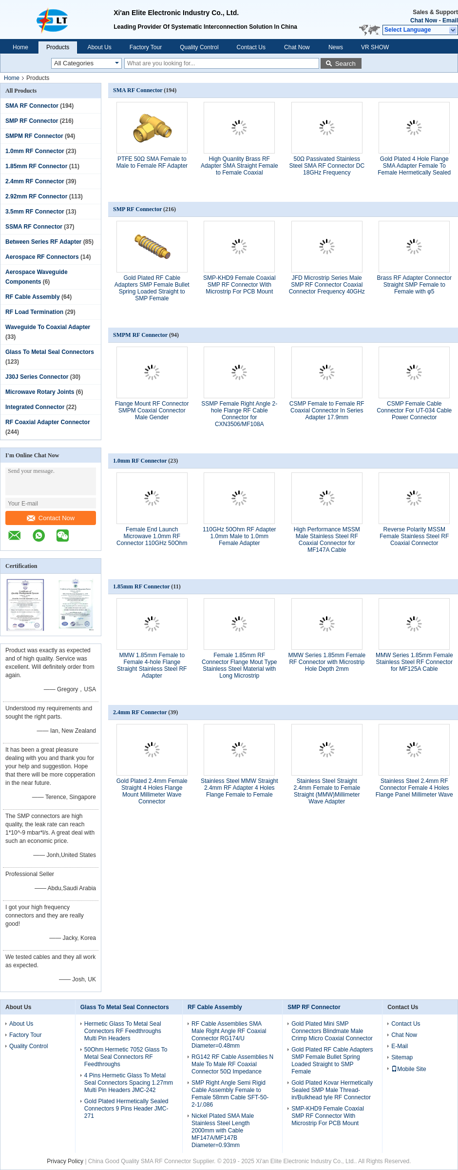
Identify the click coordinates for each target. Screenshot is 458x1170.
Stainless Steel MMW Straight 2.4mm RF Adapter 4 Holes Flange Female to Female (239, 788)
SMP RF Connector (31, 120)
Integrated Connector (34, 407)
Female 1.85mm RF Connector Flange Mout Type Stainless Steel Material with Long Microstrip (239, 665)
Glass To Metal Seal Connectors (49, 352)
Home (20, 47)
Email (450, 20)
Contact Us (251, 47)
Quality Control (199, 47)
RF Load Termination (34, 312)
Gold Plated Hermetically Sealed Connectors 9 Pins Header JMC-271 (126, 1108)
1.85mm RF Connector (36, 166)
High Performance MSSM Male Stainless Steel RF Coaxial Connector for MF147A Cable (327, 539)
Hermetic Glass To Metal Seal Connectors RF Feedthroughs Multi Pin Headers (122, 1031)
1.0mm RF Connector (34, 151)
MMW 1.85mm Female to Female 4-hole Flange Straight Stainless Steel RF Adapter (152, 665)
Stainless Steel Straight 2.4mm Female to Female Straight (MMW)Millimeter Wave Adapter (326, 791)
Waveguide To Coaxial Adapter (47, 327)
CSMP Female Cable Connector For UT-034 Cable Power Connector (414, 410)
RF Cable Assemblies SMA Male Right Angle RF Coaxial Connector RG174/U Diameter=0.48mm (228, 1034)
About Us (99, 47)
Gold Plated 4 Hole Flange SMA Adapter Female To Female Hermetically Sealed (414, 166)
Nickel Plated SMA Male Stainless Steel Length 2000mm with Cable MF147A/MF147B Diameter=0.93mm (222, 1130)
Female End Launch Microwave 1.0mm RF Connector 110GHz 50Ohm (151, 536)
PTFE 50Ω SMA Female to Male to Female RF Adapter (152, 162)
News (335, 47)
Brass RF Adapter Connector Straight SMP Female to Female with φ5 (414, 284)
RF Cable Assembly (32, 296)
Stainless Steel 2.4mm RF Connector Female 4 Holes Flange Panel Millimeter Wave (414, 788)
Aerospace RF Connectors (42, 257)
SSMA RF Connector (33, 226)
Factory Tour (146, 47)
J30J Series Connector (36, 376)
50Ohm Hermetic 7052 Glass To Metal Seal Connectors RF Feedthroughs (126, 1057)
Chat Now (423, 20)
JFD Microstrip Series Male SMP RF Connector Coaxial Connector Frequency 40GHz (327, 284)
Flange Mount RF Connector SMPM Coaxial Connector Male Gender (152, 410)
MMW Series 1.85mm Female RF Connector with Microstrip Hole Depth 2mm (326, 662)
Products (57, 47)
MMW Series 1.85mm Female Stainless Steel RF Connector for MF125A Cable (414, 662)
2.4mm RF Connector (34, 181)
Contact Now (51, 518)
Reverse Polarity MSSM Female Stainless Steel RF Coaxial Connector (414, 536)
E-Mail (399, 1046)
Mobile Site (408, 1069)
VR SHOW (375, 47)
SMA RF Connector (31, 105)
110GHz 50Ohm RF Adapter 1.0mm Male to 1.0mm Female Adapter (239, 536)
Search (345, 63)
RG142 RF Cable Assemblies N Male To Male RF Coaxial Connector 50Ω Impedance (232, 1064)
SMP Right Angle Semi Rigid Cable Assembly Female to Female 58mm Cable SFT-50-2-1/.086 (229, 1093)
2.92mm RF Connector (36, 196)
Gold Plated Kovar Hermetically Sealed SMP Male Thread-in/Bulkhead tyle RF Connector (332, 1090)
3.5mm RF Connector (34, 211)
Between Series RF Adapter (43, 241)
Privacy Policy (65, 1161)
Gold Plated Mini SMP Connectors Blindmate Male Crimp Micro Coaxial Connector (332, 1031)
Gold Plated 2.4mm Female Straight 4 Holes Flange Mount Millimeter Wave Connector (152, 791)
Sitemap (402, 1057)
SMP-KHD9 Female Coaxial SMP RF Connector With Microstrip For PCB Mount (239, 284)
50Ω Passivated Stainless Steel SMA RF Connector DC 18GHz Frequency (326, 166)
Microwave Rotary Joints (39, 392)
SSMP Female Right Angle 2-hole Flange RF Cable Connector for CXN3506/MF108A (239, 414)
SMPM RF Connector (34, 136)
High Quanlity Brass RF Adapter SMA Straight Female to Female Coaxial (239, 166)
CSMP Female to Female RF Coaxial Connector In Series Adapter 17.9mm (326, 410)
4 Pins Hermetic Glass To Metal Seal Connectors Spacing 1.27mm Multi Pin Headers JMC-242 (128, 1082)
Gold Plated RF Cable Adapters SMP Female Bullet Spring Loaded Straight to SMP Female (152, 288)
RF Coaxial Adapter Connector (47, 422)
